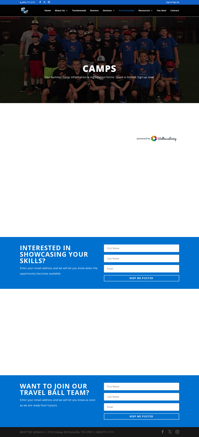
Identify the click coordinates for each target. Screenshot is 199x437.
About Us (60, 10)
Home (48, 10)
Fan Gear (161, 10)
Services (107, 10)
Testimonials (79, 10)
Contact (174, 10)
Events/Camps (126, 10)
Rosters (94, 10)
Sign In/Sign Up (172, 2)
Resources (144, 10)
